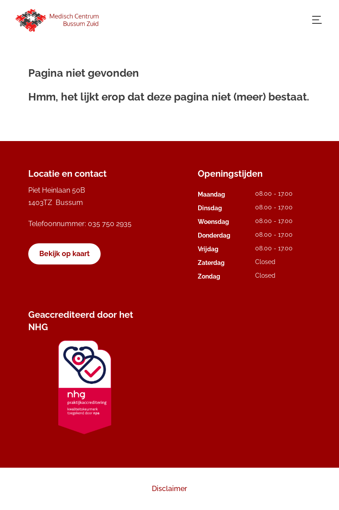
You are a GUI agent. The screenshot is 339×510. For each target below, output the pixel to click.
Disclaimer (169, 488)
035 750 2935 (110, 224)
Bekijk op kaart (64, 253)
